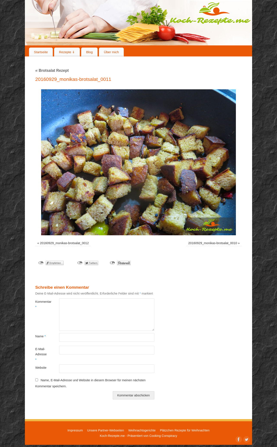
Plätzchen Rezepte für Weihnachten (184, 430)
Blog (89, 52)
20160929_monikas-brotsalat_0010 (212, 243)
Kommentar (41, 304)
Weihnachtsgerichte (142, 430)
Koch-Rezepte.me (210, 13)
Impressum (75, 430)
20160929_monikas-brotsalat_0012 (64, 243)
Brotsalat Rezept (52, 70)
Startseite (41, 52)
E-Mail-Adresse (41, 354)
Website (41, 367)
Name (40, 336)
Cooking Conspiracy (163, 435)
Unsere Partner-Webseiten (105, 430)
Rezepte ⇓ (67, 52)
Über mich (111, 52)
